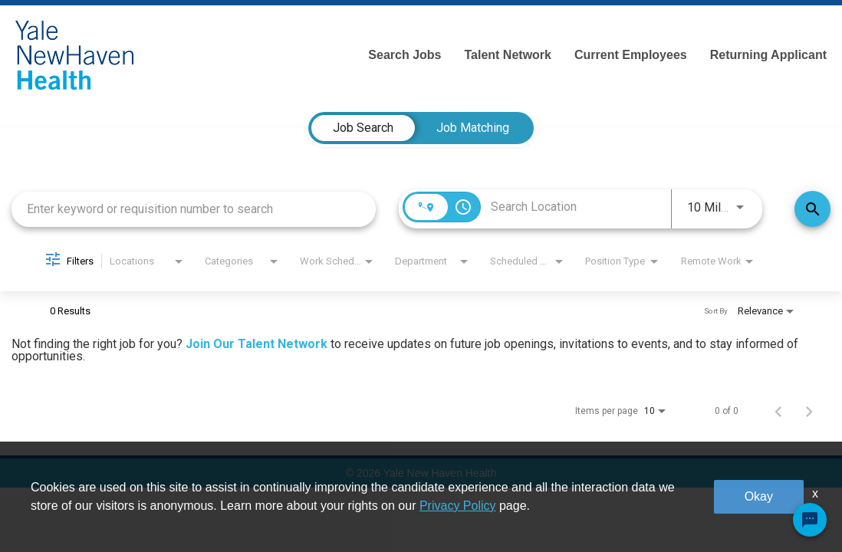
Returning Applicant (768, 54)
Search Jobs (404, 54)
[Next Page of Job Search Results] (809, 411)
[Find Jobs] (812, 209)
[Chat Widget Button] (810, 520)
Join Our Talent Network (256, 344)
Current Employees (630, 54)
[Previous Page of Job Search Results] (778, 411)
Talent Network (507, 54)
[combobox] (193, 209)
